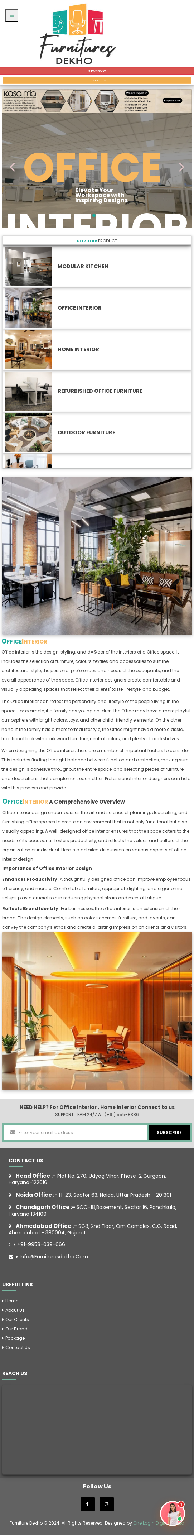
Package (15, 1338)
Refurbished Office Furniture (100, 390)
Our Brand (16, 1329)
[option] (97, 555)
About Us (15, 1310)
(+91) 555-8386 (122, 1114)
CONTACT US (97, 80)
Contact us (17, 1347)
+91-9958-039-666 (41, 1244)
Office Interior (80, 307)
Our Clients (17, 1319)
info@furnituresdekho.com (54, 1256)
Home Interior (78, 349)
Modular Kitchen (83, 266)
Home (11, 1301)
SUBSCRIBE (169, 1132)
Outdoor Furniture (86, 432)
